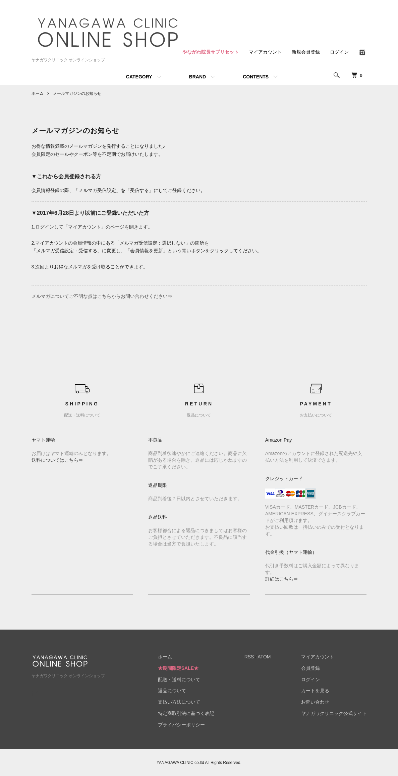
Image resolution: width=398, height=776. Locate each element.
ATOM (264, 656)
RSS (249, 656)
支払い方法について (179, 702)
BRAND (197, 76)
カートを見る (315, 690)
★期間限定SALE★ (178, 668)
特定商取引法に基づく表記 (186, 713)
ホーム (38, 93)
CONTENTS (256, 76)
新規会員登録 (306, 52)
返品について (172, 690)
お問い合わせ (315, 702)
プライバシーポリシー (181, 724)
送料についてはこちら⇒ (57, 460)
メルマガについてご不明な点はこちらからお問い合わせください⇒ (102, 296)
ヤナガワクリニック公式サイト (334, 713)
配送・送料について (179, 679)
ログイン (339, 52)
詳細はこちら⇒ (281, 579)
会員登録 (310, 668)
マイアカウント (265, 52)
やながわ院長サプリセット (210, 52)
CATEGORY (139, 76)
